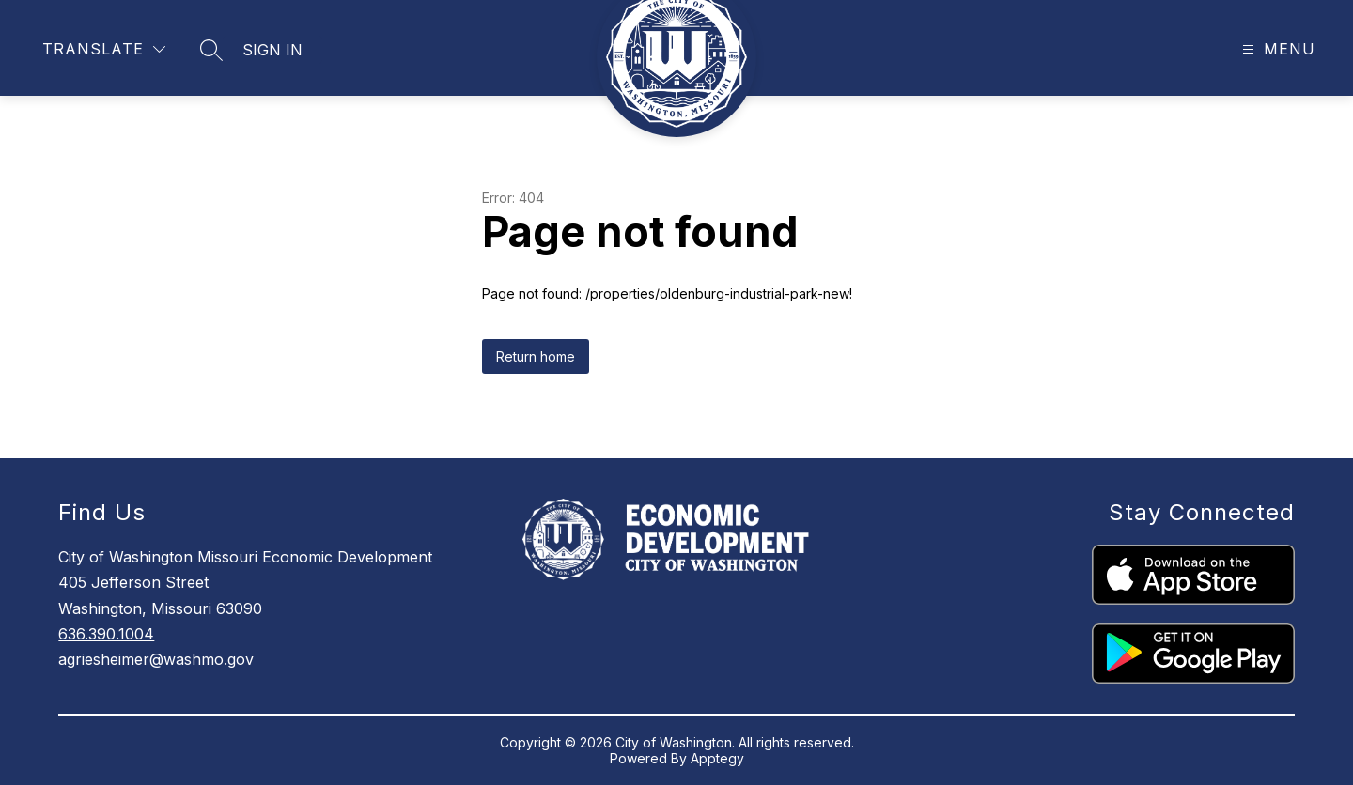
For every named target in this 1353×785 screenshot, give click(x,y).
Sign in (272, 49)
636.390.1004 (106, 633)
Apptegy (717, 758)
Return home (535, 356)
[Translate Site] (104, 49)
